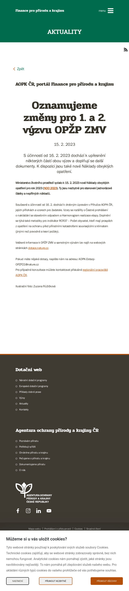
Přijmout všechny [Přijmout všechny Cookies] (107, 581)
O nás (22, 518)
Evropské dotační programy (33, 434)
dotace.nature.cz (38, 248)
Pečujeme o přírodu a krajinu (34, 507)
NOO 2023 (50, 188)
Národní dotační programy (33, 429)
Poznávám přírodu (29, 489)
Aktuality (23, 452)
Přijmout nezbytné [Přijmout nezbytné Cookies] (55, 581)
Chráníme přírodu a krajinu (33, 501)
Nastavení (17, 581)
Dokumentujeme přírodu (32, 513)
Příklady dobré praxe (30, 440)
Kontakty (24, 458)
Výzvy (22, 446)
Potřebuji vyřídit (27, 495)
